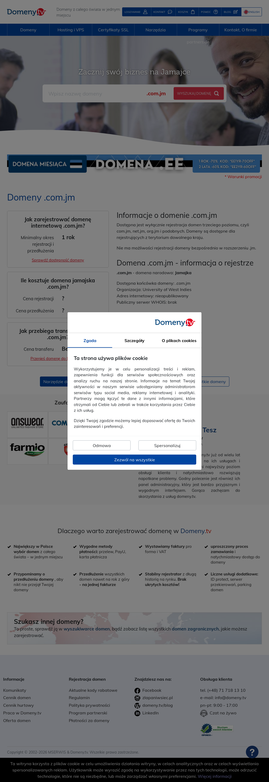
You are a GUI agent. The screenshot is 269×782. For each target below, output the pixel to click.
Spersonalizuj (167, 445)
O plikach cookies (179, 340)
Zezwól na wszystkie (134, 459)
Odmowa (102, 445)
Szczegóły (134, 340)
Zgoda (90, 340)
